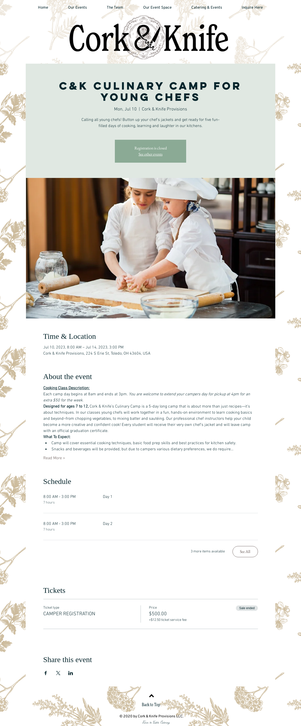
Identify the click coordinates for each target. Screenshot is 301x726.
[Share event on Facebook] (45, 673)
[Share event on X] (58, 673)
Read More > (54, 458)
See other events (150, 154)
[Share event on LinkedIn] (70, 673)
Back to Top (151, 705)
